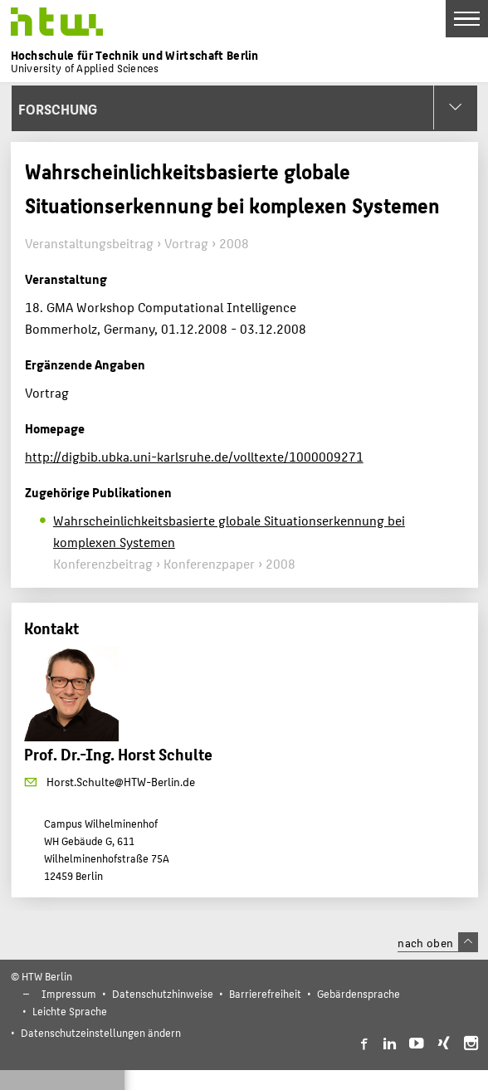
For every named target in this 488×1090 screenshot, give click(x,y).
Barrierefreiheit (265, 993)
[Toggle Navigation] (467, 18)
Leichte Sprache (69, 1010)
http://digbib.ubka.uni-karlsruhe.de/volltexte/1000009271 (194, 456)
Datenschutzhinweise (162, 993)
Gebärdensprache (358, 993)
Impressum (68, 993)
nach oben (437, 942)
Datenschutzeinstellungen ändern (101, 1032)
